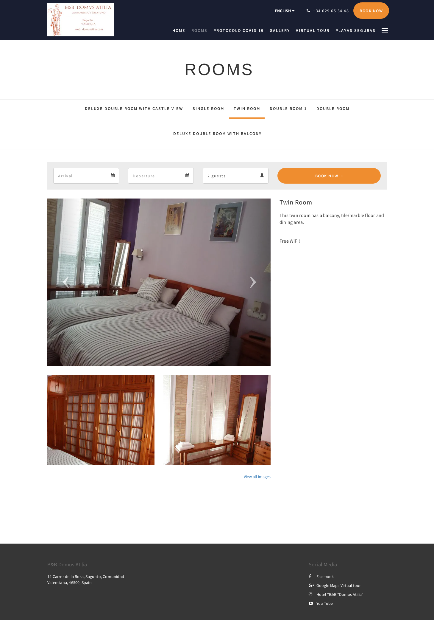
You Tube (321, 603)
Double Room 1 (288, 108)
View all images (257, 476)
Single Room (208, 108)
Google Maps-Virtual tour (335, 585)
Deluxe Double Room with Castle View (134, 108)
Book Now (326, 176)
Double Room (332, 108)
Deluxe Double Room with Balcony (217, 133)
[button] (385, 30)
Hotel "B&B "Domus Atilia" (336, 594)
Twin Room (247, 108)
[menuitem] (180, 30)
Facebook (321, 576)
